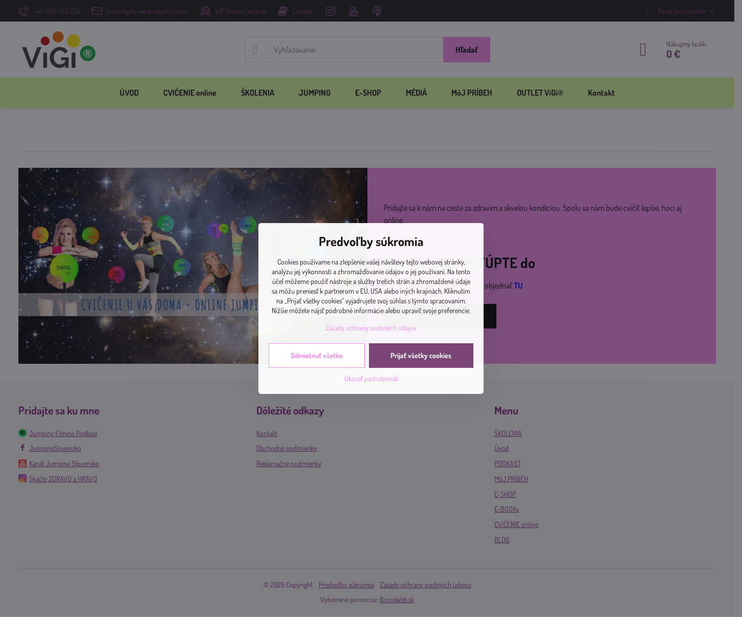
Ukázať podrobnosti (371, 378)
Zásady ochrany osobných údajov (371, 327)
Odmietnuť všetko (317, 355)
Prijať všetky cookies (420, 355)
